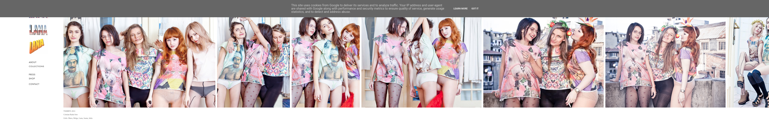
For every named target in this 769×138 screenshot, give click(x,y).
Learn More (461, 8)
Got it (475, 8)
